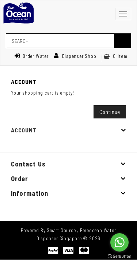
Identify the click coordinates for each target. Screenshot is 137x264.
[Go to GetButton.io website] (119, 256)
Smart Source (61, 230)
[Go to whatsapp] (119, 242)
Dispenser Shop (75, 56)
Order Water (31, 56)
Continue (109, 112)
